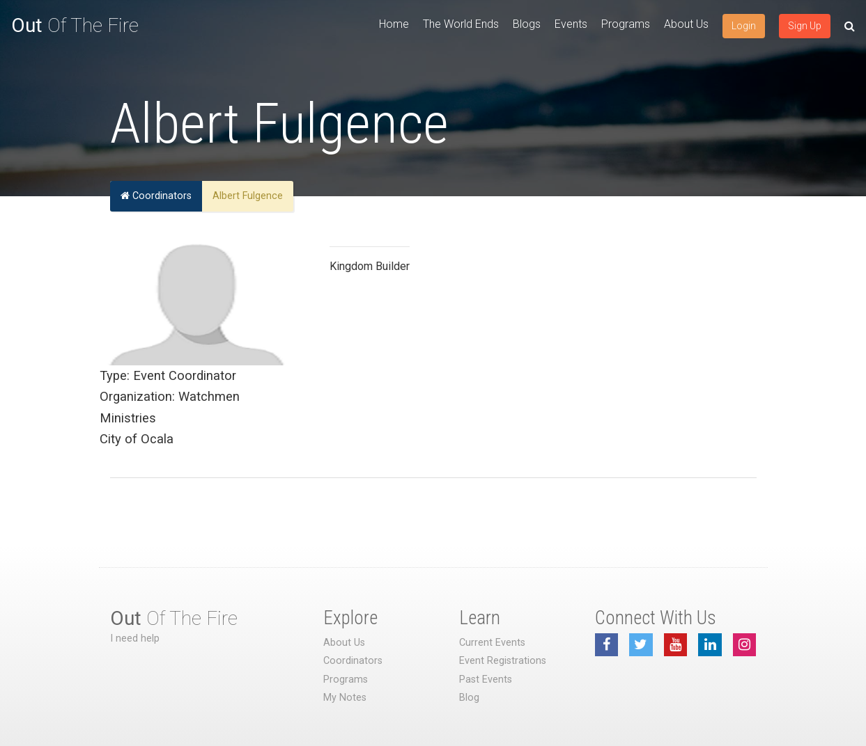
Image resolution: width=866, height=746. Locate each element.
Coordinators (156, 196)
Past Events (485, 679)
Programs (625, 24)
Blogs (527, 24)
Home (394, 24)
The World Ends (461, 24)
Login (744, 25)
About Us (686, 24)
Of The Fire (75, 25)
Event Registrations (502, 661)
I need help (135, 638)
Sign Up (804, 25)
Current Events (492, 643)
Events (571, 24)
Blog (469, 698)
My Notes (344, 698)
